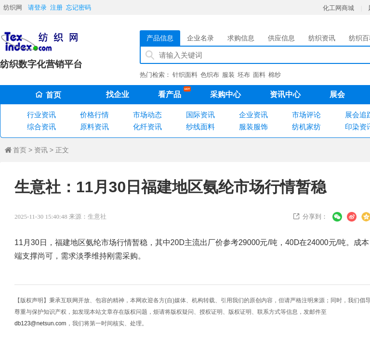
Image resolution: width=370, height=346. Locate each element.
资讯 (41, 150)
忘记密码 (78, 7)
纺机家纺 (306, 127)
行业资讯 (41, 115)
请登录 (37, 7)
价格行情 (94, 115)
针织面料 (185, 74)
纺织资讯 (321, 38)
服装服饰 (253, 127)
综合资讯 (41, 127)
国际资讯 (200, 115)
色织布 (209, 74)
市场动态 (147, 115)
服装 (228, 74)
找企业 (117, 94)
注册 (56, 7)
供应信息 (281, 38)
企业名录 (200, 38)
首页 (48, 95)
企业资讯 (253, 115)
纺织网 (12, 7)
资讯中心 (285, 94)
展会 (337, 94)
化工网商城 (338, 8)
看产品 (172, 92)
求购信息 (240, 38)
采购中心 (225, 94)
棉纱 (274, 74)
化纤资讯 (147, 127)
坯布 (244, 74)
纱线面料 (200, 127)
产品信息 (159, 38)
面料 (259, 74)
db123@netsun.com (40, 323)
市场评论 (306, 115)
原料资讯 (94, 127)
